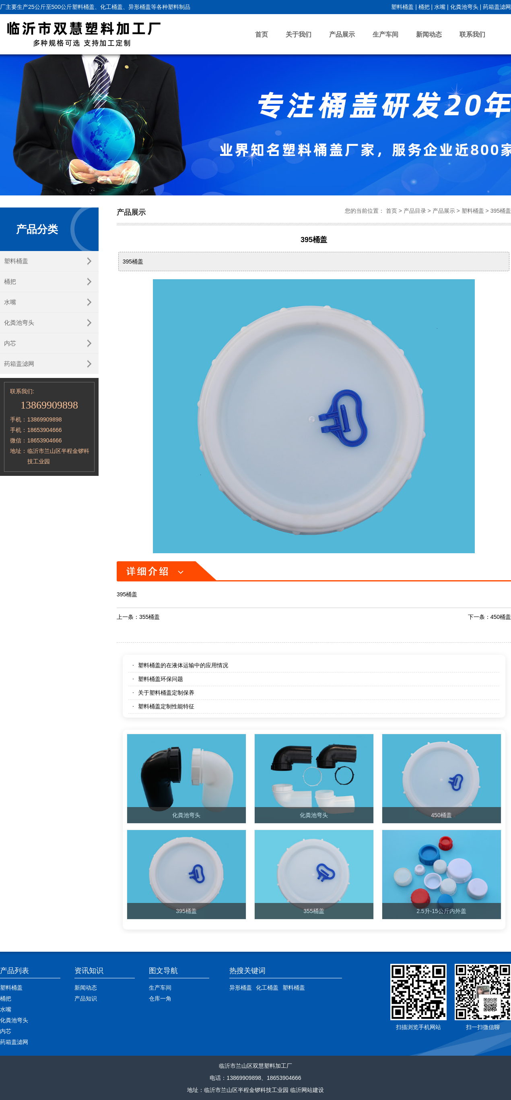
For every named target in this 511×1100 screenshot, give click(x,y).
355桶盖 (149, 617)
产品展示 (342, 34)
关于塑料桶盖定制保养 (166, 692)
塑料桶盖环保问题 (160, 679)
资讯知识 (88, 971)
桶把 (424, 7)
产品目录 (415, 211)
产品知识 (85, 998)
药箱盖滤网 (497, 7)
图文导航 (163, 971)
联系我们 (472, 34)
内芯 (10, 343)
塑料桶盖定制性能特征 (166, 706)
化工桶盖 (267, 987)
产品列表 (14, 971)
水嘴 (439, 7)
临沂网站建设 (307, 1090)
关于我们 (298, 34)
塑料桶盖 (402, 7)
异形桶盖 (240, 987)
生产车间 (385, 34)
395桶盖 (500, 211)
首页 (261, 34)
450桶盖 (500, 617)
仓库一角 (160, 998)
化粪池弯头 (464, 7)
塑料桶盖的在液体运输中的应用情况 (183, 665)
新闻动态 (429, 34)
